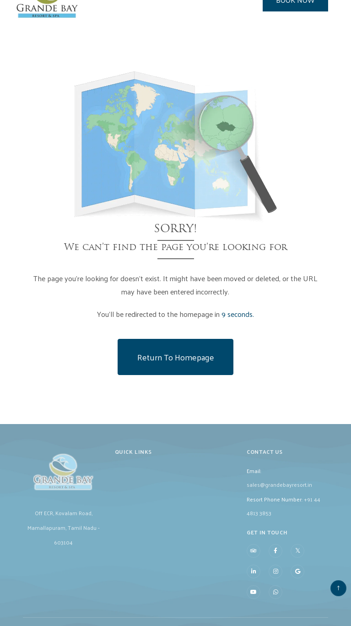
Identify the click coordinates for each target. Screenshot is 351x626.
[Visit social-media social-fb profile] (275, 557)
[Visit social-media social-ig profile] (275, 577)
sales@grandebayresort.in (279, 490)
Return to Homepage (175, 357)
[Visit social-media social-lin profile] (253, 577)
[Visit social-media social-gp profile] (297, 577)
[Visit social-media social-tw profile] (297, 556)
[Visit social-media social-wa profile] (275, 598)
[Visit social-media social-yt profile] (253, 598)
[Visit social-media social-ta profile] (253, 557)
